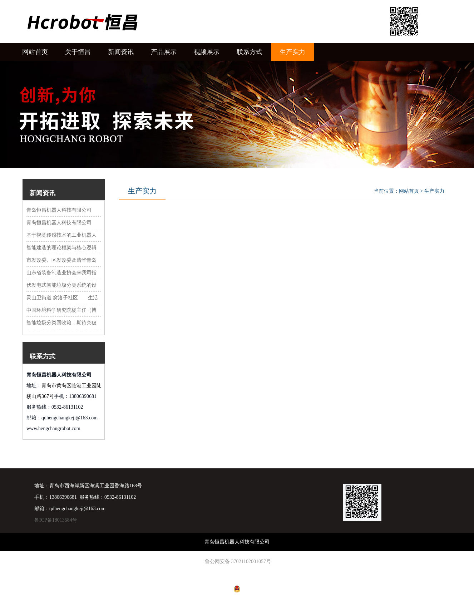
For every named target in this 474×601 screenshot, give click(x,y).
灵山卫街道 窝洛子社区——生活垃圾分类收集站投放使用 (62, 298)
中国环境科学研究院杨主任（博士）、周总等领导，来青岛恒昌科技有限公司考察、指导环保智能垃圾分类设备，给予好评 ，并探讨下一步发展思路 (62, 310)
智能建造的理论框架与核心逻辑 (61, 247)
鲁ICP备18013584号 (55, 520)
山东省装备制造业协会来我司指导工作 (61, 273)
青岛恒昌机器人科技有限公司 (59, 210)
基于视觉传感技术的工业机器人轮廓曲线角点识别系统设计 (61, 235)
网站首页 (409, 191)
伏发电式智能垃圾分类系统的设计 (61, 285)
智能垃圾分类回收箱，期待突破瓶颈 (61, 323)
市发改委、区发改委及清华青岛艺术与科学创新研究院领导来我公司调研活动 (61, 260)
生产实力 (434, 191)
